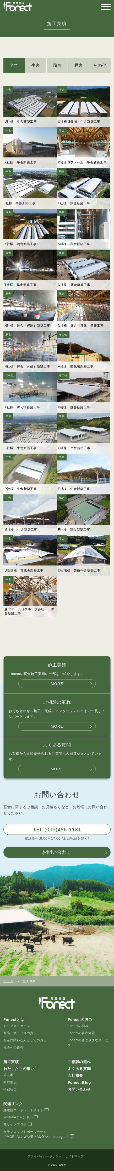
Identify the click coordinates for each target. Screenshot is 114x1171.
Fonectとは (13, 1020)
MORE (57, 684)
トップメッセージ (16, 1026)
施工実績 (11, 1062)
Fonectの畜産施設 (81, 1033)
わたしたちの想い (18, 1068)
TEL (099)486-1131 (57, 829)
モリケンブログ (15, 1124)
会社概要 (75, 1075)
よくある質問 (79, 1068)
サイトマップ (74, 1156)
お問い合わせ (57, 852)
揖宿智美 (10, 1089)
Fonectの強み (78, 1026)
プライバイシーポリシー (45, 1156)
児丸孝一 (10, 1075)
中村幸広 (10, 1082)
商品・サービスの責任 (20, 1033)
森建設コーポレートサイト (23, 1110)
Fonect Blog (79, 1082)
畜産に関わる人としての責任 (25, 1040)
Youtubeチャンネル (18, 1117)
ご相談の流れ (79, 1062)
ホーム (8, 981)
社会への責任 (13, 1047)
